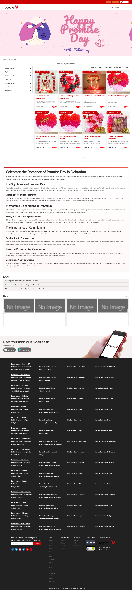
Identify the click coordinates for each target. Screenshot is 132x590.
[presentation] (3, 311)
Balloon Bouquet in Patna (46, 484)
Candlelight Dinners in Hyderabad (20, 455)
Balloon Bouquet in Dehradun (47, 526)
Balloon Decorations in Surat (103, 505)
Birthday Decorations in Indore (20, 473)
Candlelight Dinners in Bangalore (20, 380)
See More (82, 158)
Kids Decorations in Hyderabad (76, 452)
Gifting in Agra (15, 423)
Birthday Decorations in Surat (19, 505)
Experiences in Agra (18, 417)
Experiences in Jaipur (19, 428)
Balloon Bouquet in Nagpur (47, 516)
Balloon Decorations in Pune (103, 409)
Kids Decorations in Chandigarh (76, 494)
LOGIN (108, 2)
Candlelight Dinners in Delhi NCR (20, 370)
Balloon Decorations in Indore (103, 473)
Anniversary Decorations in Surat (48, 508)
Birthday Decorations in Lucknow (20, 462)
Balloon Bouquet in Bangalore (47, 377)
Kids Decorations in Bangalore (75, 377)
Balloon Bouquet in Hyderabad (48, 452)
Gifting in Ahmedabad (17, 444)
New (100, 67)
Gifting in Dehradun (16, 529)
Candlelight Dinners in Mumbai (20, 391)
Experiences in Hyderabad (20, 449)
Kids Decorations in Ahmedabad (76, 441)
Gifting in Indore (15, 476)
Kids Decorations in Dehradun (76, 526)
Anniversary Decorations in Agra (48, 423)
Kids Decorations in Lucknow (75, 462)
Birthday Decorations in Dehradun (21, 526)
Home (4, 59)
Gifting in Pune (15, 412)
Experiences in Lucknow (20, 460)
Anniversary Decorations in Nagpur (49, 518)
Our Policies (77, 540)
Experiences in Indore (19, 470)
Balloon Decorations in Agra (103, 420)
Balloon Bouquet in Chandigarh (48, 494)
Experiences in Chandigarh (21, 492)
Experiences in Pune (18, 407)
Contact (63, 548)
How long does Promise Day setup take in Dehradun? (22, 281)
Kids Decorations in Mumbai (75, 388)
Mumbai (51, 546)
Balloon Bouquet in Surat (46, 505)
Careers (63, 543)
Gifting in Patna (15, 487)
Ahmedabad (52, 559)
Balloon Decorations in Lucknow (104, 462)
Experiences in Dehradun (20, 524)
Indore (50, 567)
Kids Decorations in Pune (74, 409)
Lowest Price (117, 67)
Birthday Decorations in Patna (19, 484)
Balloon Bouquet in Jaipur (46, 430)
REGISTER (115, 2)
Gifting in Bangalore (44, 380)
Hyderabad (52, 562)
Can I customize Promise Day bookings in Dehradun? (21, 285)
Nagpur (51, 578)
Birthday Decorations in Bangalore (21, 377)
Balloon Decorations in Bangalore (104, 377)
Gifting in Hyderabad (45, 455)
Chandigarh (52, 573)
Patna (50, 570)
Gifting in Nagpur (16, 518)
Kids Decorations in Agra (74, 420)
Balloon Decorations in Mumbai (104, 388)
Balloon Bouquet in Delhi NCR (47, 367)
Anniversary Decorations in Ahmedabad (50, 444)
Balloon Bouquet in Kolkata (47, 398)
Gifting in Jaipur (43, 433)
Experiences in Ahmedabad (21, 438)
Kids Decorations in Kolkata (75, 398)
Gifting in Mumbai (44, 391)
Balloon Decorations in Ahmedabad (105, 441)
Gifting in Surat (15, 508)
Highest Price (108, 67)
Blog (125, 7)
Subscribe (37, 543)
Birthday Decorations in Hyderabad (21, 452)
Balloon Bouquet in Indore (46, 473)
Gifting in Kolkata (44, 401)
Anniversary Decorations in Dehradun (50, 529)
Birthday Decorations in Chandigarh (21, 494)
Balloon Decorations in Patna (103, 484)
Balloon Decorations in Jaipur (103, 430)
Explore (117, 7)
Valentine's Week (12, 59)
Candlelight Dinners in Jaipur (19, 433)
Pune (50, 551)
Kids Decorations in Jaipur (74, 430)
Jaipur (50, 556)
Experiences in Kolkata (19, 396)
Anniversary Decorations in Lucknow (49, 465)
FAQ (75, 543)
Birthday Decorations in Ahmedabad (21, 441)
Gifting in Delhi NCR (45, 370)
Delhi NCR (52, 540)
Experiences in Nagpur (19, 513)
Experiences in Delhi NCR (20, 364)
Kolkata (51, 548)
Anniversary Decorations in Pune (48, 412)
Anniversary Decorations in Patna (48, 487)
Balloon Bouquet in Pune (46, 409)
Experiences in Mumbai (19, 385)
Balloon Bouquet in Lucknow (47, 462)
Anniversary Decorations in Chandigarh (50, 497)
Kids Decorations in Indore (74, 473)
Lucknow (51, 565)
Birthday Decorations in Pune (19, 409)
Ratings (126, 67)
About (63, 540)
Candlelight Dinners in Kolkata (19, 401)
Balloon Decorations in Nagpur (104, 516)
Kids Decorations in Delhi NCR (76, 367)
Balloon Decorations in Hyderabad (105, 452)
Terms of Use (77, 546)
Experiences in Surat (18, 502)
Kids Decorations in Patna (74, 484)
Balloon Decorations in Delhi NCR (105, 367)
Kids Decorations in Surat (74, 505)
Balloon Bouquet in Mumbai (47, 388)
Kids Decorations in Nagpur (75, 516)
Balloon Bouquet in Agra (46, 420)
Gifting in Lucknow (16, 465)
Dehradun (51, 581)
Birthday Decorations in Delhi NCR (21, 367)
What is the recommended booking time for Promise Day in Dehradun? (27, 289)
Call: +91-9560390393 (8, 2)
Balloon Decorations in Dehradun (104, 526)
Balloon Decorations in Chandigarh (105, 494)
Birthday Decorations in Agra (19, 420)
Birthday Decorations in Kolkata (20, 398)
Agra (50, 554)
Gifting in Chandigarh (17, 497)
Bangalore (51, 543)
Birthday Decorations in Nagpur (20, 516)
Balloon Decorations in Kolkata (104, 398)
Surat (50, 576)
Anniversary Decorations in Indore (49, 476)
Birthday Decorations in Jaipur (20, 430)
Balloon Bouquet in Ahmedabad (48, 441)
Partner (63, 546)
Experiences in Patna (18, 481)
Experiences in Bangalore (20, 375)
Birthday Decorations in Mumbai (20, 388)
